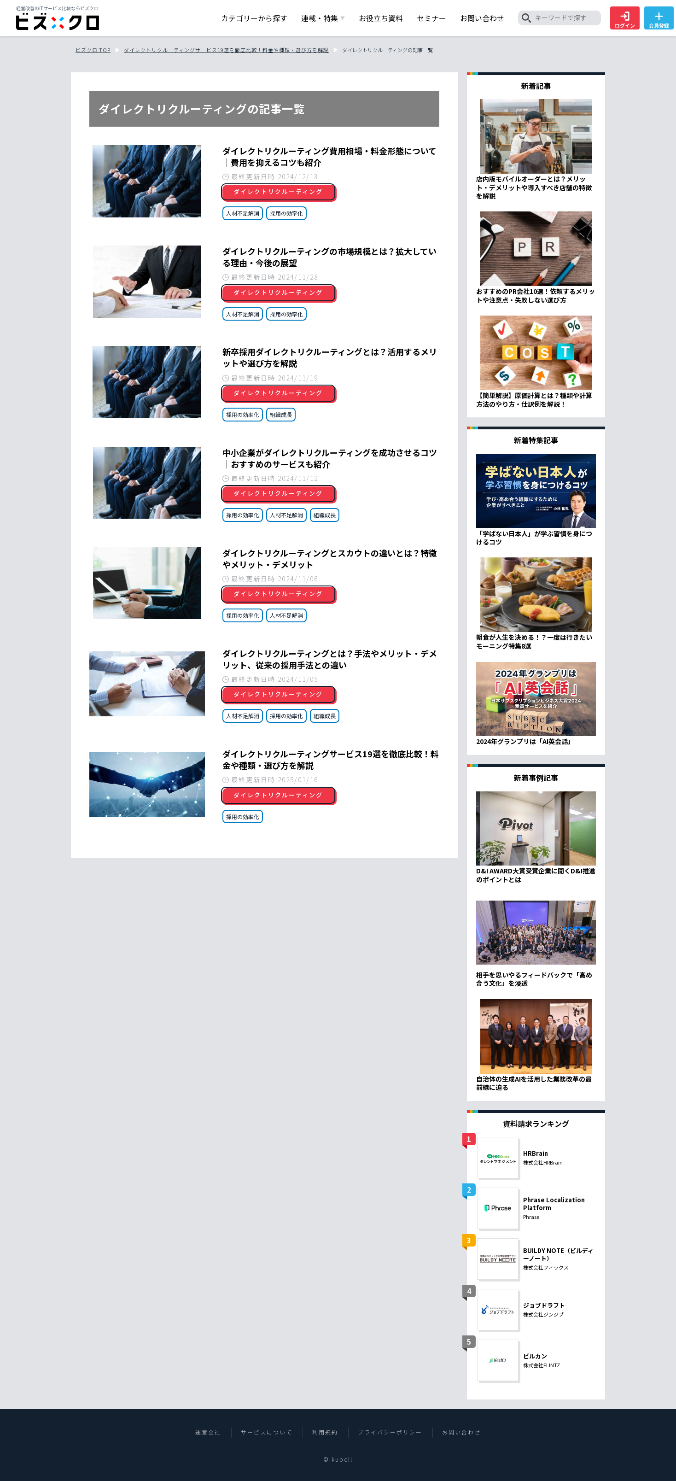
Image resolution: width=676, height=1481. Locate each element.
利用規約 (325, 1432)
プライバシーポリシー (390, 1432)
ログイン (625, 20)
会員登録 (659, 20)
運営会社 (208, 1432)
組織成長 (281, 414)
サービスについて (266, 1432)
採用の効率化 (286, 213)
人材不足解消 (242, 213)
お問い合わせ (461, 1432)
